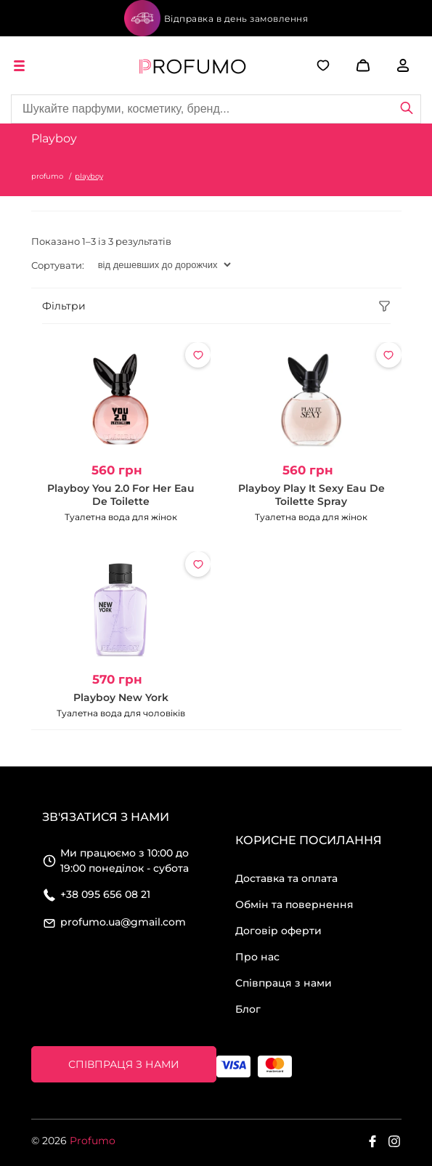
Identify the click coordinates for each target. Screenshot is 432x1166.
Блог (248, 1009)
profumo (47, 176)
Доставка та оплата (286, 878)
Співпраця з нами (283, 982)
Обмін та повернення (294, 904)
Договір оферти (278, 930)
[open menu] (22, 65)
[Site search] (216, 109)
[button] (352, 65)
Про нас (257, 956)
